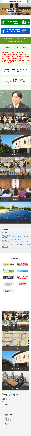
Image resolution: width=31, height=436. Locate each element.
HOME (6, 404)
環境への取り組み (7, 417)
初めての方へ (7, 426)
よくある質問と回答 (8, 425)
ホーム (2, 15)
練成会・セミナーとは (8, 420)
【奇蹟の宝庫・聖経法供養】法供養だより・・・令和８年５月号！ (15, 241)
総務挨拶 (6, 415)
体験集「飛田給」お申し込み (9, 419)
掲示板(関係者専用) (8, 432)
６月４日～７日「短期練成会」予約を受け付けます (12, 239)
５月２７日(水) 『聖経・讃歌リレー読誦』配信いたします (13, 233)
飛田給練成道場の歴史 (8, 418)
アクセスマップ (7, 416)
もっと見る (4, 246)
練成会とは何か (7, 421)
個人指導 (6, 424)
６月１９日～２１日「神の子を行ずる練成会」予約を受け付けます (15, 236)
